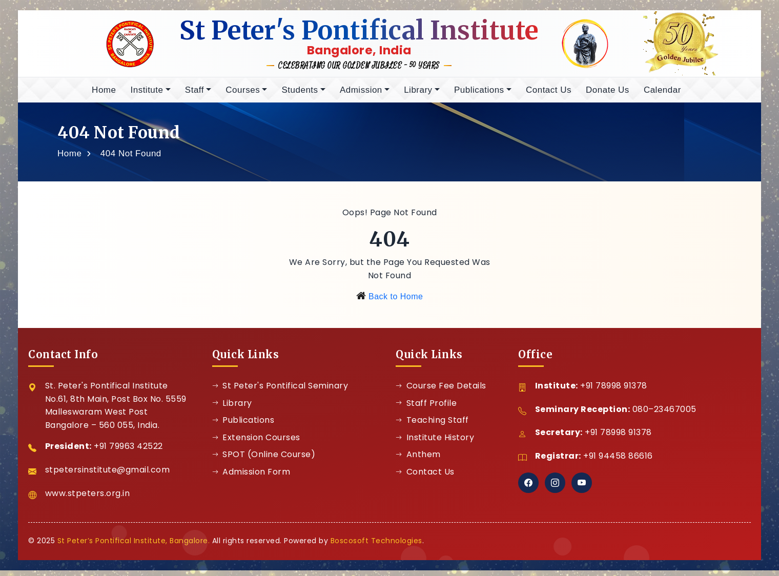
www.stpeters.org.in (87, 499)
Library (232, 409)
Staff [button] (194, 95)
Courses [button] (242, 95)
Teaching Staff (432, 425)
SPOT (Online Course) (264, 460)
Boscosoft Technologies (376, 546)
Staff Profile (426, 409)
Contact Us (548, 95)
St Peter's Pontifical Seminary (280, 391)
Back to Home (395, 302)
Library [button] (418, 95)
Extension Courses (256, 443)
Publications (243, 425)
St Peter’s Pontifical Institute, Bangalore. (133, 546)
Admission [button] (361, 95)
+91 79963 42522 (128, 452)
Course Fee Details (441, 391)
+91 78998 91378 (613, 391)
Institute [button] (146, 95)
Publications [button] (479, 95)
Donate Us (607, 95)
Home (104, 95)
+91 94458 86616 (618, 461)
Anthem (418, 460)
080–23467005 (664, 415)
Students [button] (299, 95)
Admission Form (251, 477)
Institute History (435, 443)
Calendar (662, 95)
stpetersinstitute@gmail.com (107, 475)
